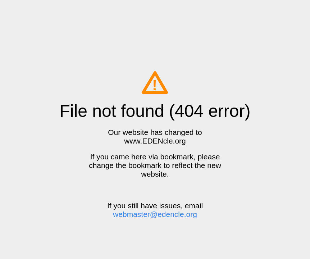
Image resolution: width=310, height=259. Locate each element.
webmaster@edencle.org (155, 214)
